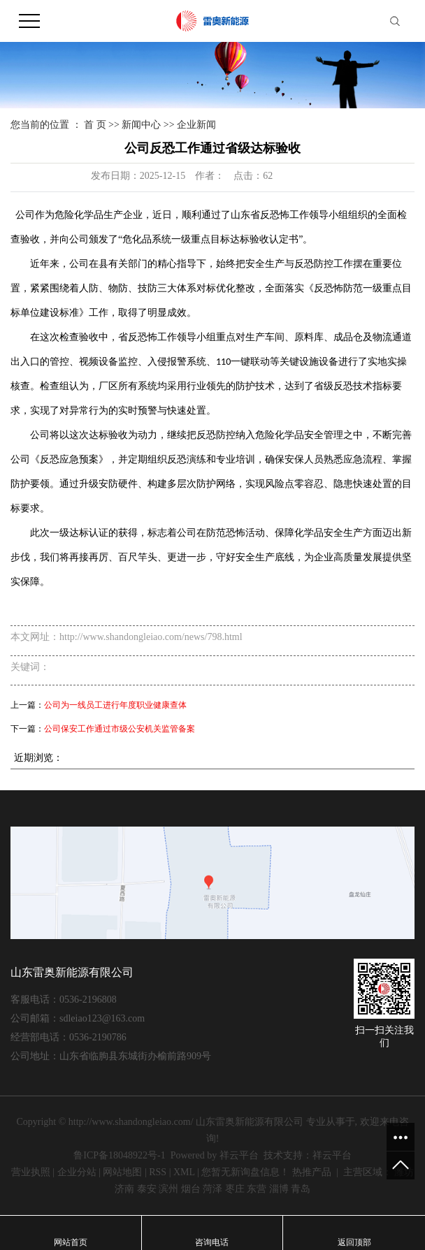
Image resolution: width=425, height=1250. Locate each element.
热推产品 (311, 1172)
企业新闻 (196, 124)
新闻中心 (141, 124)
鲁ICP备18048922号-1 (119, 1155)
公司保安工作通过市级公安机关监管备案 (119, 729)
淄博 (279, 1189)
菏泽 (212, 1189)
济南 (124, 1189)
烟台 (191, 1189)
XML (184, 1172)
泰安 (147, 1189)
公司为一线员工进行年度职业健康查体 (115, 705)
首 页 (95, 124)
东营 (256, 1189)
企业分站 (76, 1172)
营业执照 (30, 1172)
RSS (157, 1172)
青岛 (300, 1189)
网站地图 (122, 1172)
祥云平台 (239, 1155)
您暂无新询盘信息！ (245, 1172)
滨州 (168, 1189)
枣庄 (235, 1189)
